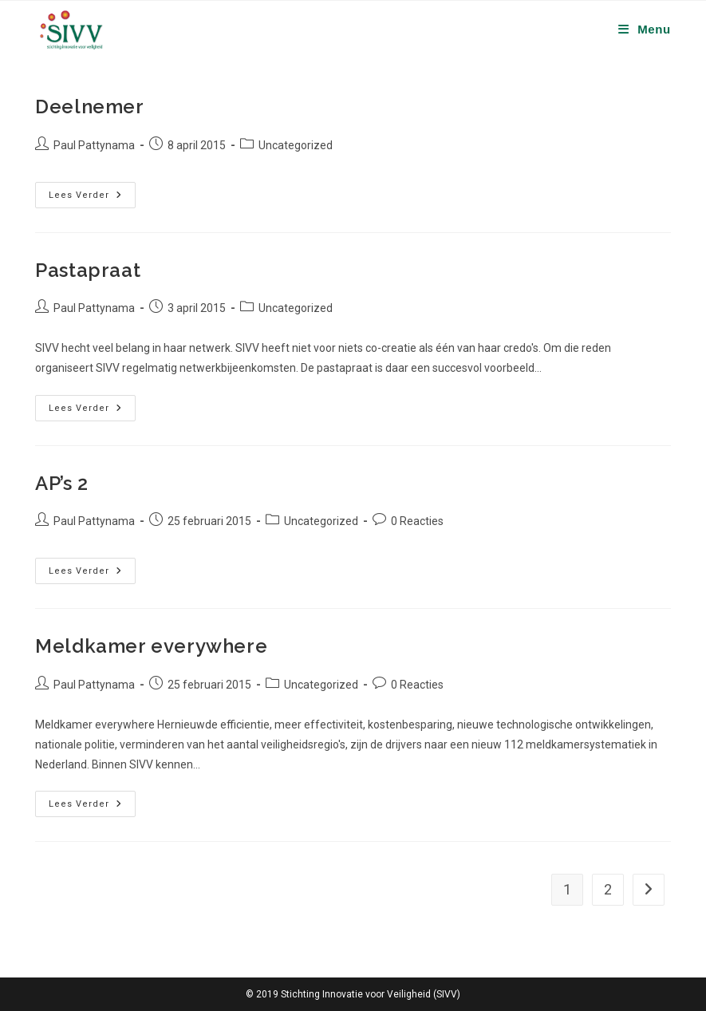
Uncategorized (295, 145)
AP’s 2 (62, 483)
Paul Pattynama (94, 145)
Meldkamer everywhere (151, 646)
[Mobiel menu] (644, 29)
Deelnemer (89, 106)
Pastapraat (87, 270)
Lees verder (92, 195)
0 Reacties (417, 521)
